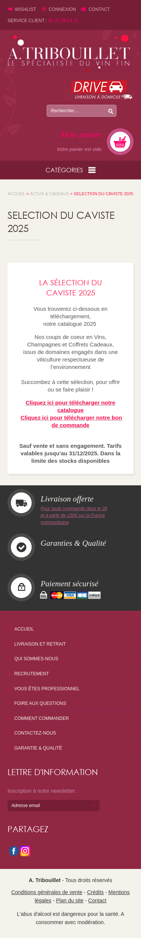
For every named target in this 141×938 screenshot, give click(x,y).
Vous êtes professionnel (47, 688)
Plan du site (69, 900)
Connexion (62, 9)
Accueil (24, 629)
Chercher (111, 111)
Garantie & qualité (38, 748)
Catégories (70, 170)
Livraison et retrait (40, 644)
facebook (13, 852)
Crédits (95, 892)
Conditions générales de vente (46, 892)
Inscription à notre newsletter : (43, 791)
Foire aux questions (40, 703)
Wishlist (25, 9)
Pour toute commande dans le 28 (74, 508)
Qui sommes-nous (36, 658)
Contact (99, 9)
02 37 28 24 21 (63, 20)
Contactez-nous (35, 733)
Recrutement (31, 673)
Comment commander (41, 718)
